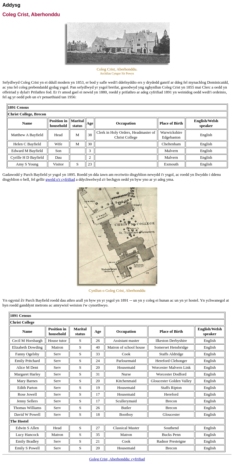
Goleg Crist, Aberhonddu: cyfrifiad (117, 459)
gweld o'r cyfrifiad (60, 179)
